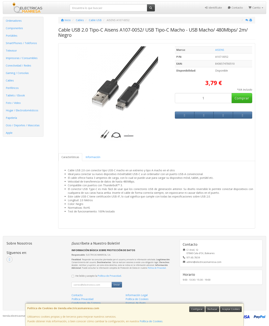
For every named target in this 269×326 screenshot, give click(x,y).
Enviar (117, 284)
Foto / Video (13, 103)
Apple (9, 133)
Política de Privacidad (157, 268)
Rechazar (212, 309)
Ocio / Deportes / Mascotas (23, 125)
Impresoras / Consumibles (22, 58)
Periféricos (12, 88)
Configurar (197, 309)
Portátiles (11, 35)
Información (93, 157)
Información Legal (137, 295)
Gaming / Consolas (17, 73)
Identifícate (213, 7)
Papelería (11, 118)
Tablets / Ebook (15, 95)
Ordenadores (14, 20)
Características (70, 157)
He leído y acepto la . (98, 275)
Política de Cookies (151, 321)
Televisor (11, 50)
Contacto (235, 7)
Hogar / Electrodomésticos (22, 110)
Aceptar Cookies (231, 309)
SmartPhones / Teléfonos (21, 43)
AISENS (219, 50)
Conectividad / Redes (18, 65)
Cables (10, 80)
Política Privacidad (82, 299)
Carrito (255, 7)
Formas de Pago (136, 303)
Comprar (242, 98)
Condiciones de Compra (86, 303)
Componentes (14, 28)
